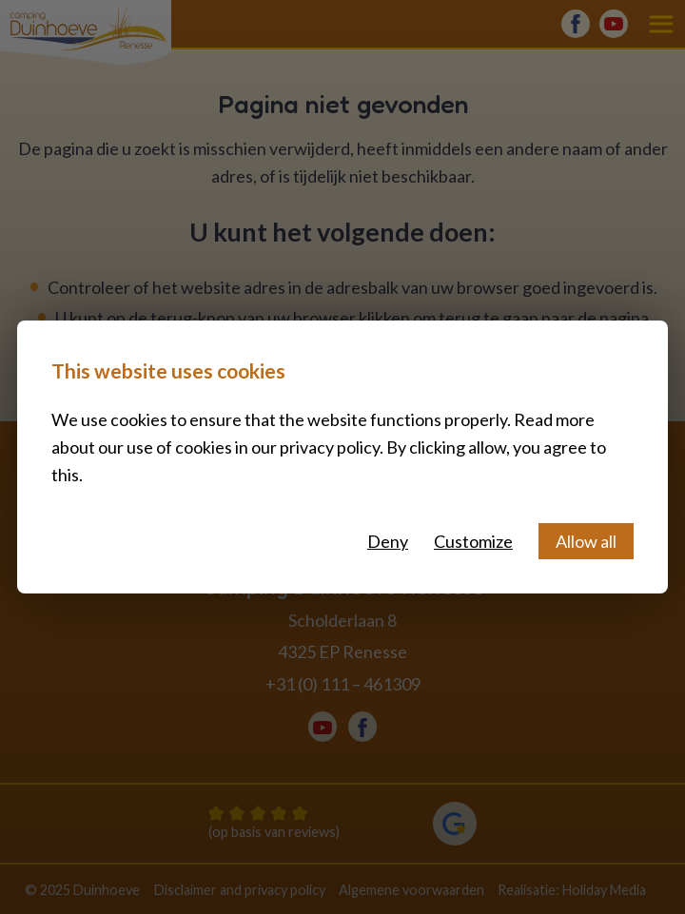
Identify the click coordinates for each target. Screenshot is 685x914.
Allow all (586, 541)
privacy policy (330, 447)
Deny (387, 541)
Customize (473, 541)
